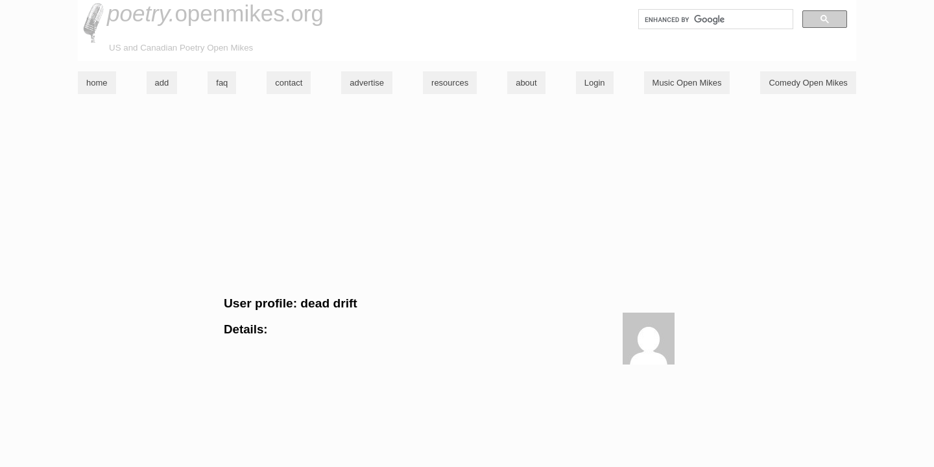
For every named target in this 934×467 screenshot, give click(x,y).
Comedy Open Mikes (808, 83)
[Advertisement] (467, 195)
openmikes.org (215, 13)
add (162, 83)
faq (222, 83)
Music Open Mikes (687, 83)
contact (288, 83)
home (97, 83)
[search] (714, 19)
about (526, 83)
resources (449, 83)
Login (594, 83)
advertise (367, 83)
